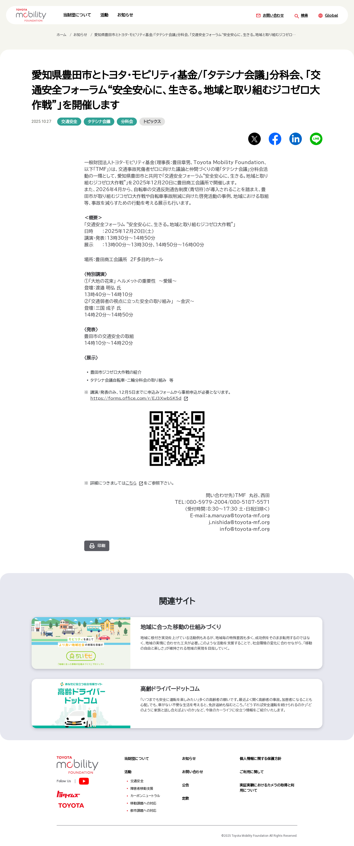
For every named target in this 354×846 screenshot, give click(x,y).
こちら (135, 483)
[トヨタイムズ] (68, 794)
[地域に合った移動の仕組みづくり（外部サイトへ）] (177, 643)
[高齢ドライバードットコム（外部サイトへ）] (177, 703)
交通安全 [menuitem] (136, 781)
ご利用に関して (252, 772)
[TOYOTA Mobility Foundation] (31, 15)
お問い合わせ (270, 15)
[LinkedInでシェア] (295, 139)
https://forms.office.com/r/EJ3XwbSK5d (139, 398)
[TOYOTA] (71, 805)
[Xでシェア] (254, 139)
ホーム (61, 35)
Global (328, 15)
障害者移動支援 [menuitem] (141, 788)
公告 (185, 785)
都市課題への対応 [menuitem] (143, 810)
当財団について (77, 15)
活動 (104, 15)
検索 (301, 15)
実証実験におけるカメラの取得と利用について (267, 787)
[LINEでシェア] (316, 139)
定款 (185, 798)
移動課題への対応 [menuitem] (143, 803)
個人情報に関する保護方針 (260, 758)
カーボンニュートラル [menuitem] (145, 795)
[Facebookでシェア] (275, 139)
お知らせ (125, 15)
